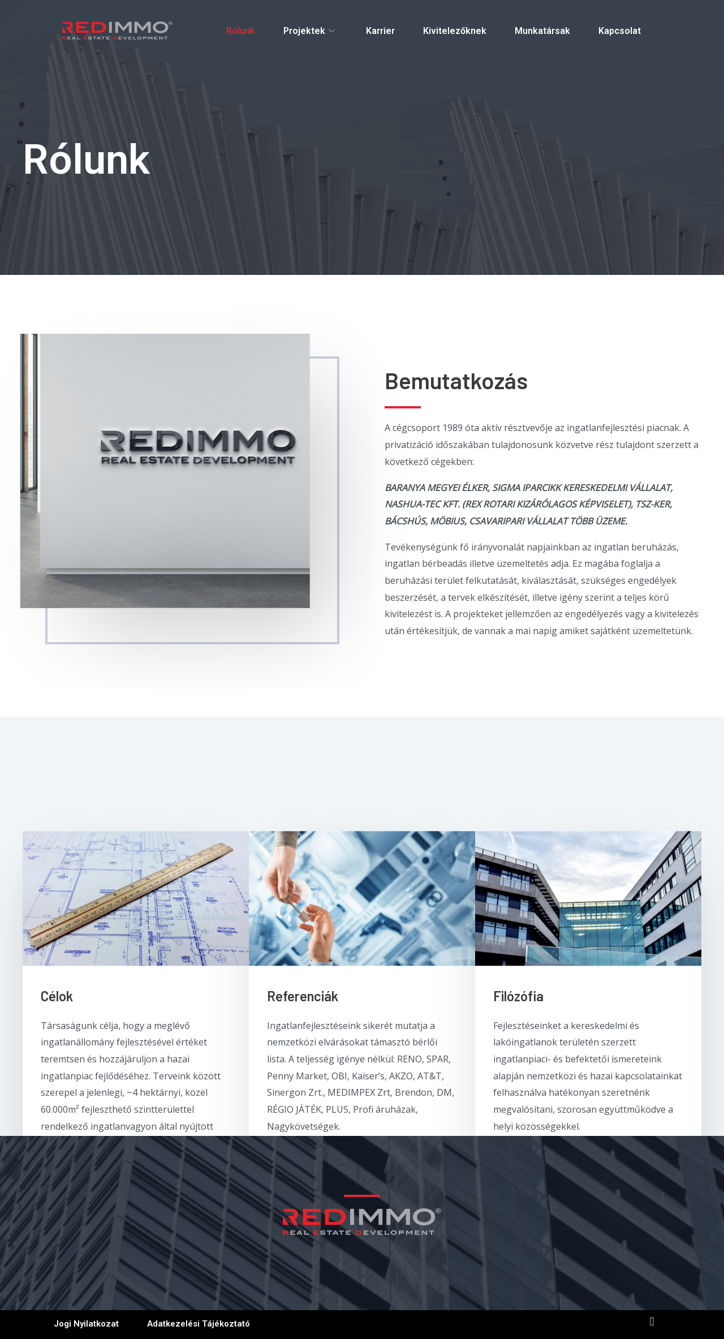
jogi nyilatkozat (86, 1324)
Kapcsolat (619, 30)
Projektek (310, 30)
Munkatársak (542, 30)
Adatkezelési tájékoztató (198, 1324)
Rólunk (240, 30)
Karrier (380, 30)
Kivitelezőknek (454, 30)
